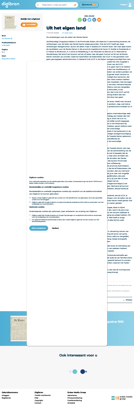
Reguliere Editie (8, 59)
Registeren (6, 398)
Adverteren (72, 395)
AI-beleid (71, 403)
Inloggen (5, 395)
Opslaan (55, 228)
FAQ (36, 398)
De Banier (6, 38)
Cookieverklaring (74, 400)
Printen (127, 300)
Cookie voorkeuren (43, 395)
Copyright (39, 400)
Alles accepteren (39, 228)
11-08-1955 (6, 45)
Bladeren (29, 25)
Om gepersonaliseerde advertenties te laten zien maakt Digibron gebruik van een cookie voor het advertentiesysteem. (65, 220)
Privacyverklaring (74, 398)
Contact (38, 403)
